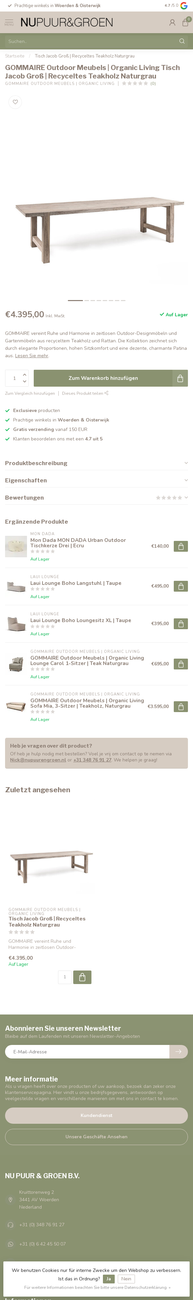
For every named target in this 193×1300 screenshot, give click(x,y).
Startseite (15, 56)
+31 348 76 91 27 (92, 760)
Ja (109, 1279)
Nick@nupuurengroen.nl (38, 760)
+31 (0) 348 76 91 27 (41, 1225)
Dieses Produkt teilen (85, 393)
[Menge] (65, 977)
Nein (126, 1279)
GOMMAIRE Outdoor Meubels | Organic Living (60, 84)
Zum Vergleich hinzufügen (30, 393)
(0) (153, 83)
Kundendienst (96, 1115)
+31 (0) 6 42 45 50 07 (42, 1244)
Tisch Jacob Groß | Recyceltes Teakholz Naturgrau (85, 56)
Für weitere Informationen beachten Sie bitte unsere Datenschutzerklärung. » (97, 1287)
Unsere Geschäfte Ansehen (96, 1137)
